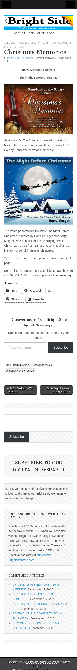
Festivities (38, 42)
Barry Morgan (21, 365)
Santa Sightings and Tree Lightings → (58, 390)
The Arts (21, 46)
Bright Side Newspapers (20, 57)
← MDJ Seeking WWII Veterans (20, 390)
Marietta (9, 46)
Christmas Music (42, 365)
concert (26, 42)
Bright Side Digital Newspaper (42, 662)
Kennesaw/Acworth (58, 42)
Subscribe (60, 347)
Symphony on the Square (20, 370)
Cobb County (12, 42)
